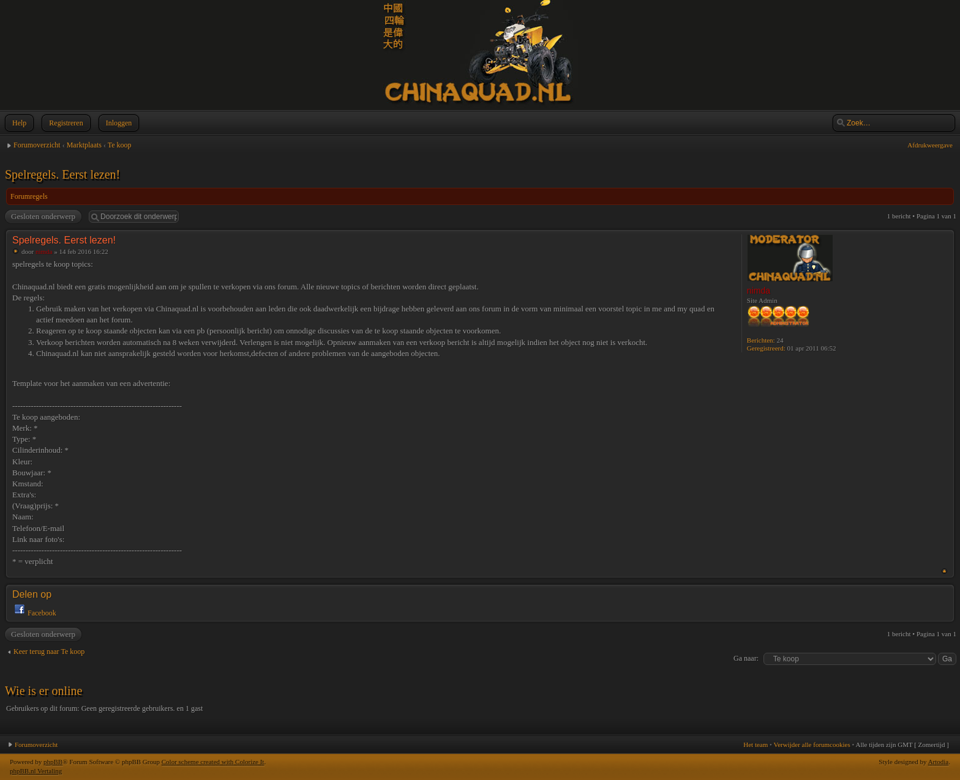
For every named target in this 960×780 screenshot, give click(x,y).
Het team (755, 744)
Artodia (938, 761)
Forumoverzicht (37, 145)
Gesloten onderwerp (42, 217)
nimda (44, 251)
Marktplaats (84, 145)
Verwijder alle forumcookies (811, 744)
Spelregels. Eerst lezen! (62, 174)
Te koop (120, 145)
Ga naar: (746, 658)
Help (18, 123)
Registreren (65, 123)
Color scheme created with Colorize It (213, 761)
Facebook (42, 613)
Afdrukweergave (930, 145)
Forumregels (29, 196)
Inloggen (117, 123)
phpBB (52, 761)
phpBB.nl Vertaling (36, 770)
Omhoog (944, 571)
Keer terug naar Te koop (48, 651)
